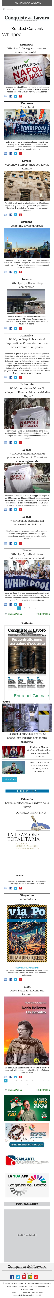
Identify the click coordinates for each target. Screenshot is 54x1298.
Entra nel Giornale (31, 695)
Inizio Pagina (43, 614)
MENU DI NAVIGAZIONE (28, 3)
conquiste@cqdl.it (24, 1292)
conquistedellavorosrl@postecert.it (27, 1295)
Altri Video (10, 779)
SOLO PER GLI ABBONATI (27, 968)
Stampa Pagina (13, 614)
